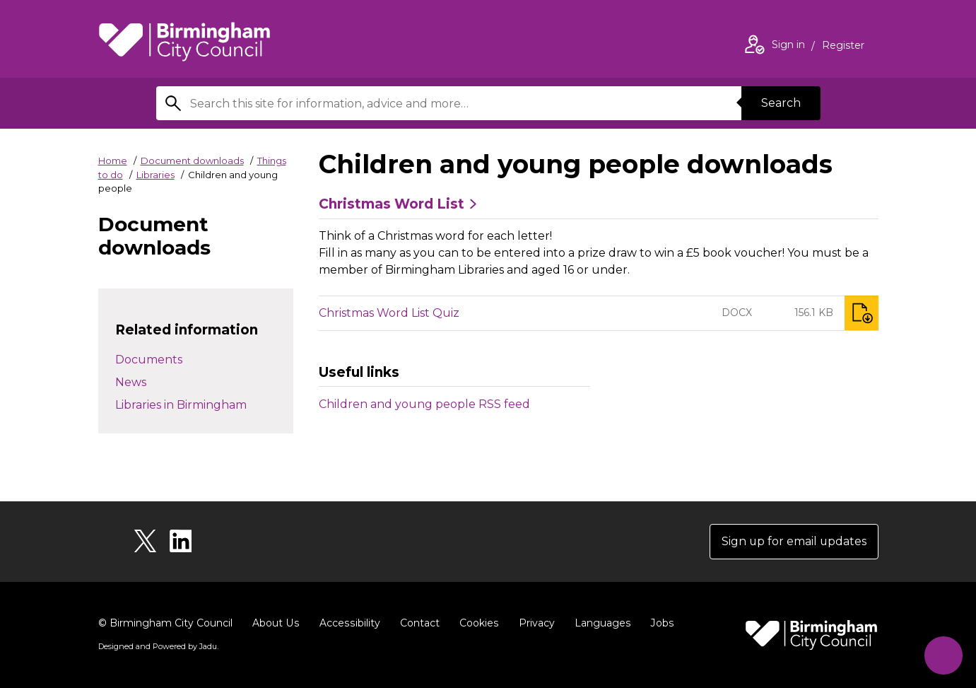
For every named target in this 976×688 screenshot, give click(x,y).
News (130, 382)
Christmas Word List (391, 204)
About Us (275, 623)
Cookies (476, 623)
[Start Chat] (943, 655)
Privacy (533, 623)
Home (112, 160)
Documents (148, 359)
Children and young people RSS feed (424, 404)
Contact (417, 623)
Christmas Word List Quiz (389, 313)
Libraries (155, 174)
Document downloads (192, 160)
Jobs (658, 623)
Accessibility (347, 623)
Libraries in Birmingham (181, 405)
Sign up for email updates (793, 541)
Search (781, 103)
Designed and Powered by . (158, 646)
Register (843, 46)
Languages (599, 623)
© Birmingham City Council (165, 623)
